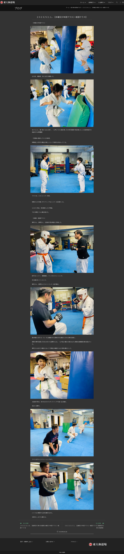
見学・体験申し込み (26, 542)
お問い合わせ (49, 542)
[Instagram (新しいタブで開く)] (120, 2)
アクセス (73, 542)
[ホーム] (67, 7)
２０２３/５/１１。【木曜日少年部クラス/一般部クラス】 (96, 7)
